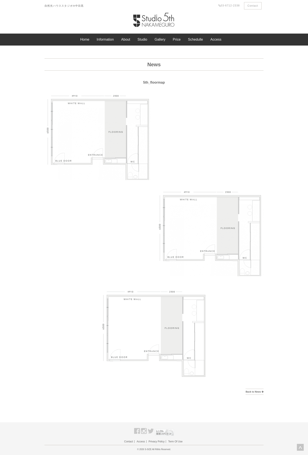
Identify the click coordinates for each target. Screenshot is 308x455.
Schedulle (195, 39)
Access (215, 39)
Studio (142, 39)
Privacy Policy (157, 441)
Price (177, 39)
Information (105, 39)
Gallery (160, 39)
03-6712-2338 (229, 5)
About (125, 39)
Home (84, 39)
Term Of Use (175, 441)
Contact (252, 5)
